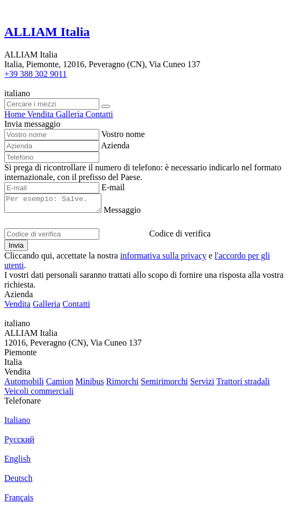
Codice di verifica (180, 236)
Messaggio (132, 213)
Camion (60, 384)
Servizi (202, 384)
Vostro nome (123, 134)
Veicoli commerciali (39, 394)
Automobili (24, 384)
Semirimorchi (164, 384)
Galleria (47, 307)
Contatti (76, 307)
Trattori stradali (242, 384)
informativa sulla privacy (163, 258)
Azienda (115, 145)
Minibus (89, 384)
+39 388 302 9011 (35, 73)
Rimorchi (122, 384)
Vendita (17, 307)
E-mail (113, 187)
